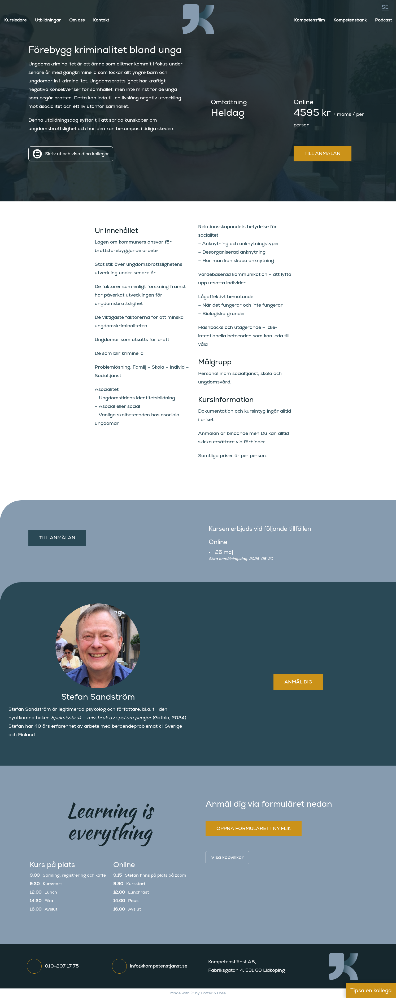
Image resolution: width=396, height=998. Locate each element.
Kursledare (15, 20)
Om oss (77, 20)
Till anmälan (322, 153)
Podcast (383, 20)
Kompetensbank (350, 20)
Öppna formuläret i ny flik (253, 828)
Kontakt (101, 20)
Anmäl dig (298, 682)
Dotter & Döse (213, 993)
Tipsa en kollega (371, 990)
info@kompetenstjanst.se (158, 966)
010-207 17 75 (62, 966)
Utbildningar (48, 20)
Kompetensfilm (309, 20)
